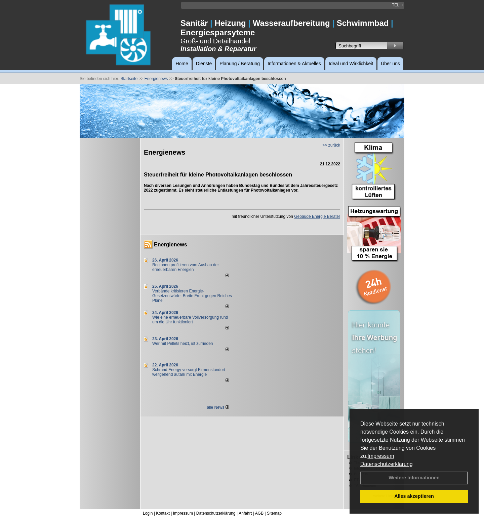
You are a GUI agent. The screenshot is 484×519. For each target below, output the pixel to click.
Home (181, 63)
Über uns (390, 63)
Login (148, 513)
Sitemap (274, 513)
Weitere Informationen (414, 477)
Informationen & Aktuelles (294, 63)
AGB (259, 513)
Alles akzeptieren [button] (414, 496)
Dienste (204, 63)
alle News (218, 407)
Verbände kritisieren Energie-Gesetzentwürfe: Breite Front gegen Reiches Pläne (192, 296)
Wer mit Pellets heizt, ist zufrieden (182, 343)
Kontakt (163, 513)
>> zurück (331, 145)
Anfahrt (245, 513)
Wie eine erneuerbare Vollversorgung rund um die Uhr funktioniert (190, 319)
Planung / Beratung (239, 63)
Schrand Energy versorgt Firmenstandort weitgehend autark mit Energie (188, 372)
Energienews (170, 244)
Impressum (380, 456)
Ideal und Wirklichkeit (351, 63)
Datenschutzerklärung (386, 464)
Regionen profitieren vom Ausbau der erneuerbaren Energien (185, 267)
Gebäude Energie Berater (317, 216)
